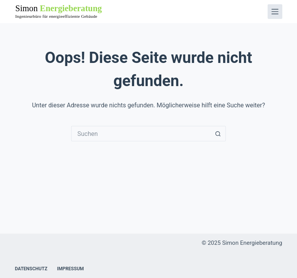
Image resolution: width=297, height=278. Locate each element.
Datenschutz (31, 268)
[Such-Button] (218, 133)
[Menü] (275, 11)
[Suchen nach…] (140, 133)
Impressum (70, 268)
